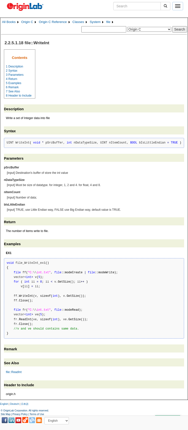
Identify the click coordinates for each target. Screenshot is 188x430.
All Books (9, 22)
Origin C (27, 22)
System (95, 22)
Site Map (5, 414)
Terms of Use (37, 414)
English (4, 404)
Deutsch (14, 404)
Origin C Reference (53, 22)
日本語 (24, 404)
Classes (78, 22)
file (108, 22)
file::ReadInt (14, 372)
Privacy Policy (20, 414)
